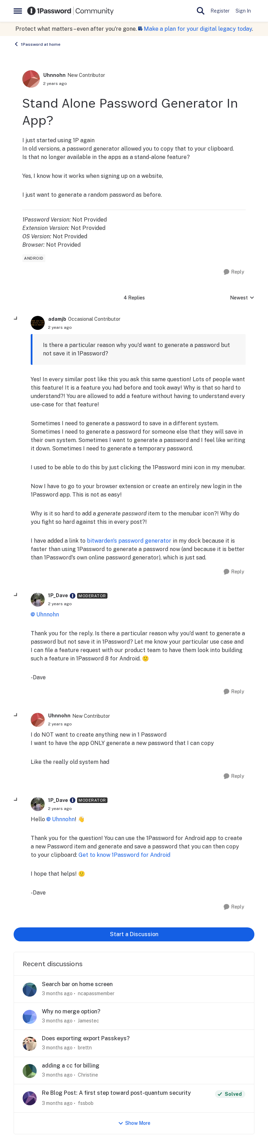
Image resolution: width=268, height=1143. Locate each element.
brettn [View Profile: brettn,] (85, 1047)
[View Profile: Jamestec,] (30, 1017)
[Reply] (234, 272)
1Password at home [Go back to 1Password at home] (37, 44)
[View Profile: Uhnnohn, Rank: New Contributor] (31, 79)
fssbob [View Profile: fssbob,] (86, 1103)
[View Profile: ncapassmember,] (30, 990)
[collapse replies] (16, 318)
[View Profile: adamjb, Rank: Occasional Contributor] (38, 323)
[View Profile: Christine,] (30, 1071)
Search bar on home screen (77, 984)
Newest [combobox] (242, 298)
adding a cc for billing (70, 1065)
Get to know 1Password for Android (124, 855)
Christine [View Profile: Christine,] (88, 1075)
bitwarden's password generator (129, 540)
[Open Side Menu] (17, 11)
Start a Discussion (134, 934)
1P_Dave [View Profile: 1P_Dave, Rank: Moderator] (58, 595)
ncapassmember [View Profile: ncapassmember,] (96, 993)
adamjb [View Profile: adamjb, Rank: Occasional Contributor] (57, 319)
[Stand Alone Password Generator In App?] (60, 327)
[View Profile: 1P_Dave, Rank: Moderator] (38, 600)
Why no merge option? (71, 1011)
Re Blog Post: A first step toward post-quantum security (116, 1093)
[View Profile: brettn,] (30, 1044)
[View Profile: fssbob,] (30, 1098)
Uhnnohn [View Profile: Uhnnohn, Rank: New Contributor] (54, 75)
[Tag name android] (33, 258)
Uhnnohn (47, 614)
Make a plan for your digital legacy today (198, 29)
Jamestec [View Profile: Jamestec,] (88, 1020)
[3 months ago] (57, 993)
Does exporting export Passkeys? (86, 1038)
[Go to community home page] (70, 11)
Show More (134, 1123)
